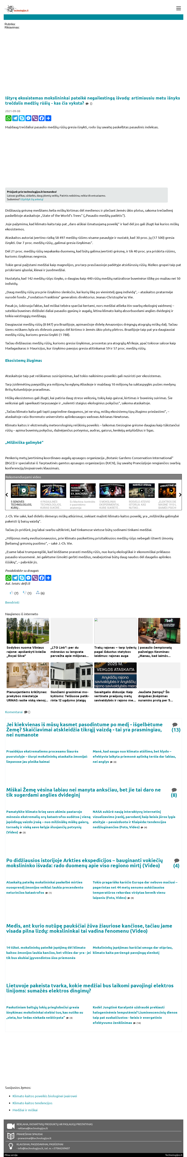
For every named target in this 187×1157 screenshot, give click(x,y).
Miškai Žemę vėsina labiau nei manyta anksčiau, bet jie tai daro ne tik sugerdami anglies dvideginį (83, 792)
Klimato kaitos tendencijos (32, 1103)
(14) (137, 1022)
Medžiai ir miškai (25, 1110)
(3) (22, 832)
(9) (130, 897)
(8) (174, 792)
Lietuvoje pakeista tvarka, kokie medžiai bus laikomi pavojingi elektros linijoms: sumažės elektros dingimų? (90, 988)
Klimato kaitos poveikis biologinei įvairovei (45, 1096)
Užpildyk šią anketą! (31, 199)
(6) (113, 761)
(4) (143, 827)
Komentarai (17, 712)
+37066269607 (61, 1148)
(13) (176, 727)
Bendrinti (12, 602)
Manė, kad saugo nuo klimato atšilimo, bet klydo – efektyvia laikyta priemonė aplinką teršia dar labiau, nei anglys (134, 756)
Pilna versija (11, 1154)
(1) (48, 892)
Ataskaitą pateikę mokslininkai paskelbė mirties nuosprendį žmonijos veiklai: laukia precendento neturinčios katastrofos (44, 887)
